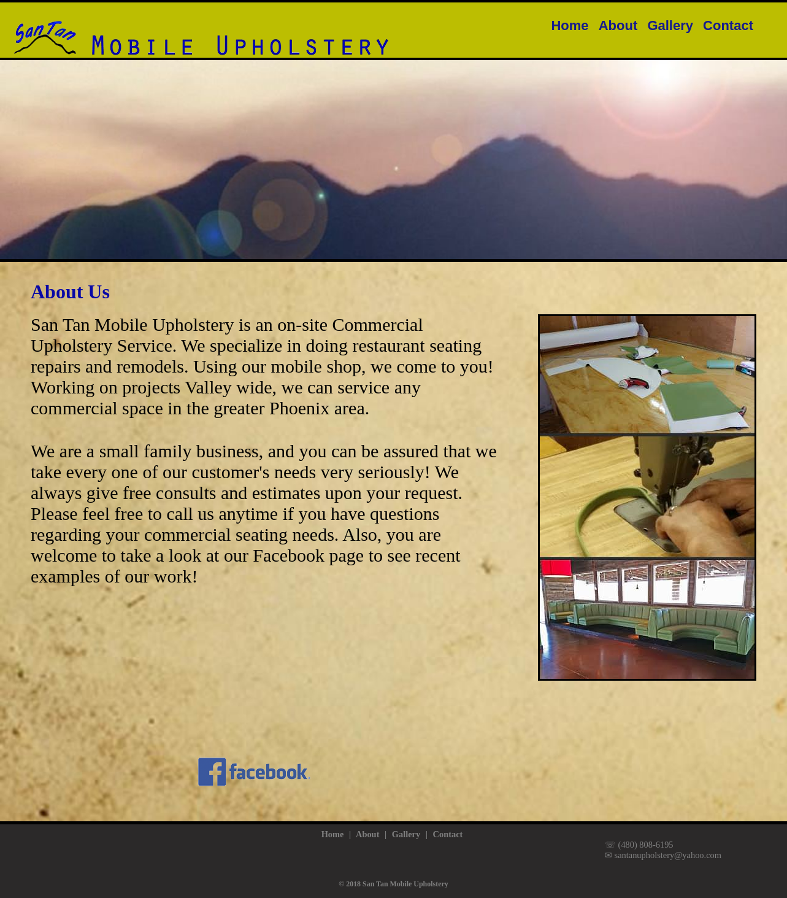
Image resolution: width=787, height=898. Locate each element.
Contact (728, 25)
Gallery (670, 25)
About (618, 25)
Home (569, 25)
